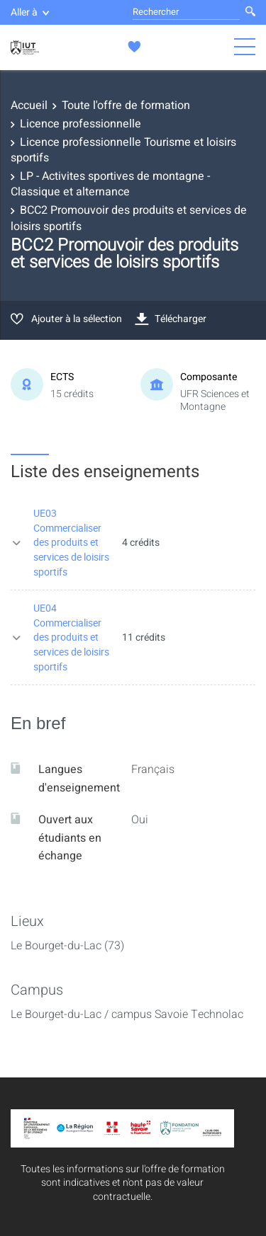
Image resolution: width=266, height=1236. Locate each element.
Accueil (29, 105)
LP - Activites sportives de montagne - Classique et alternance (110, 184)
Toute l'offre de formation (126, 105)
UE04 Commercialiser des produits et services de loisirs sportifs (71, 637)
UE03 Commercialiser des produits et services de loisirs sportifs (71, 542)
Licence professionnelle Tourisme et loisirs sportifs (123, 150)
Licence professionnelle (80, 123)
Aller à (30, 12)
